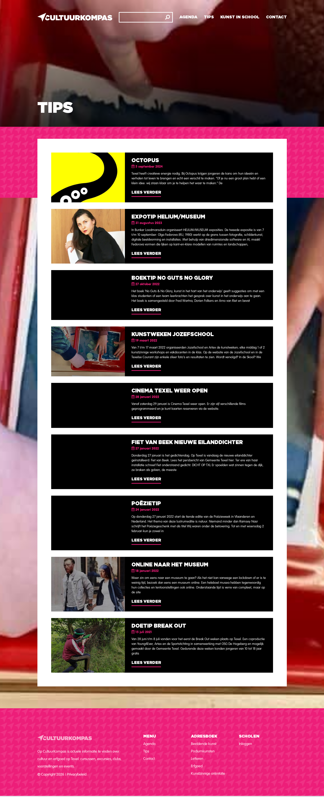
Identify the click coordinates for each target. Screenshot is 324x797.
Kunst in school (239, 17)
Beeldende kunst (203, 743)
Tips (209, 17)
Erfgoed (197, 766)
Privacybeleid (76, 774)
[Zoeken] (167, 17)
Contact (276, 17)
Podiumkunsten (203, 751)
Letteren (197, 758)
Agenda (188, 17)
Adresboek (204, 736)
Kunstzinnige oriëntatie (208, 773)
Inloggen (245, 743)
